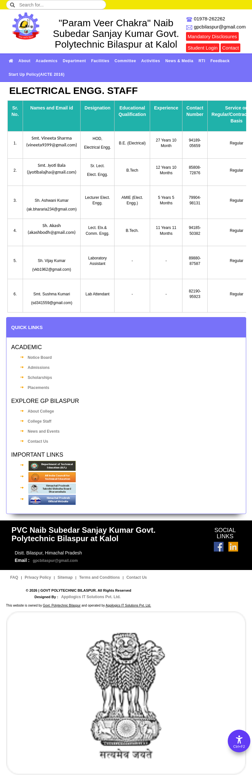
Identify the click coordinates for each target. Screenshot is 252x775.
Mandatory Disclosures (212, 36)
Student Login (203, 48)
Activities (150, 61)
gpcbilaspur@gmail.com (55, 560)
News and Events (44, 431)
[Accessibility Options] (239, 741)
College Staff (39, 421)
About (24, 61)
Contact (230, 48)
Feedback (220, 61)
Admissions (39, 367)
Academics (47, 61)
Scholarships (40, 377)
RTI (202, 61)
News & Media (179, 61)
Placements (38, 387)
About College (41, 411)
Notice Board (40, 357)
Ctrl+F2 (239, 746)
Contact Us (38, 441)
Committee (125, 61)
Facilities (100, 61)
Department (74, 61)
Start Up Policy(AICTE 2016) (37, 74)
